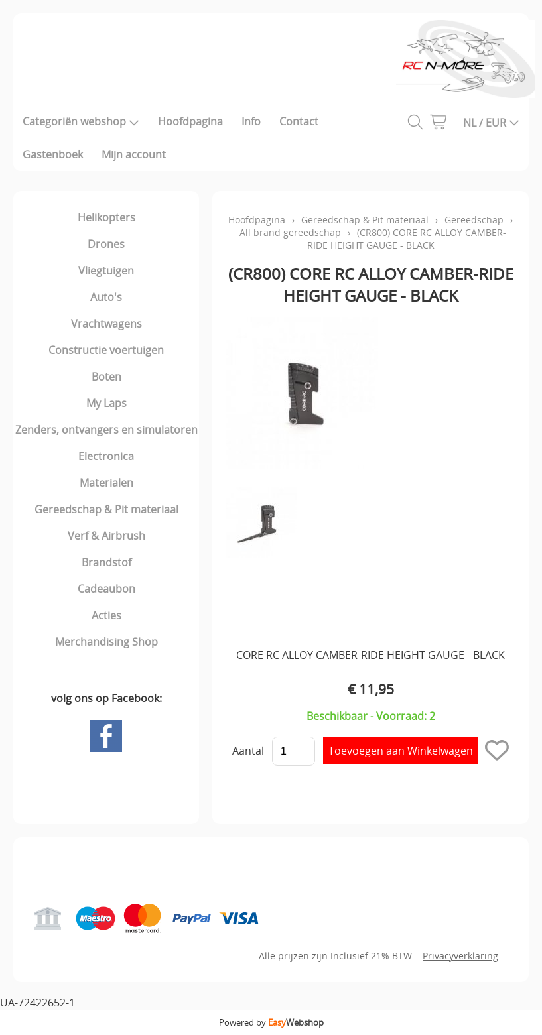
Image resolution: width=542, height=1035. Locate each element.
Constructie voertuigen (106, 350)
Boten (106, 376)
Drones (106, 244)
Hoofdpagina (190, 121)
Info (251, 121)
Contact (298, 121)
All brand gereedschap (290, 232)
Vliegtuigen (106, 270)
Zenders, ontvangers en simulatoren (106, 429)
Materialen (106, 482)
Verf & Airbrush (106, 535)
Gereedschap (474, 219)
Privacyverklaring (460, 955)
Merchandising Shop (106, 642)
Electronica (106, 456)
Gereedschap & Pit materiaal (106, 509)
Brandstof (106, 562)
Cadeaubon (106, 588)
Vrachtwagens (106, 323)
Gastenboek (53, 154)
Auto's (106, 297)
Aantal (248, 750)
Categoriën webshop (81, 121)
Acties (106, 615)
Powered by (271, 1022)
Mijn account (134, 154)
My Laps (106, 403)
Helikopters (106, 217)
